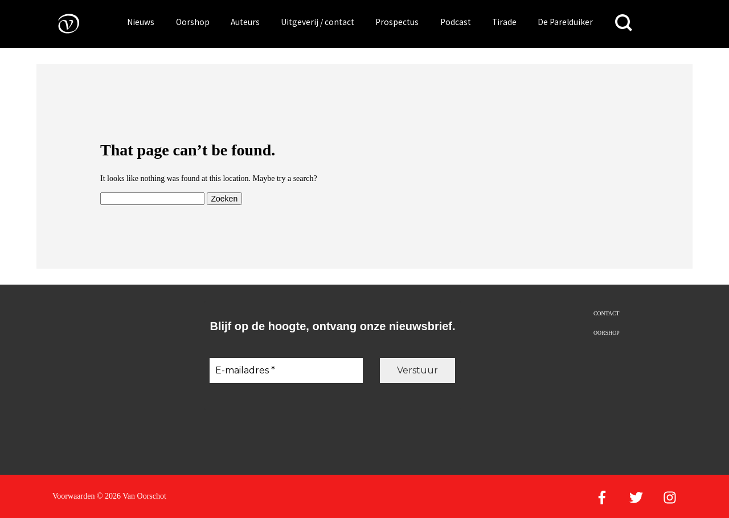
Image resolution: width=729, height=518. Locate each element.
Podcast (455, 22)
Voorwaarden (73, 496)
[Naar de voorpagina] (60, 23)
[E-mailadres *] (286, 370)
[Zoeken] (624, 23)
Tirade (504, 22)
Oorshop (193, 22)
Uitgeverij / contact (317, 22)
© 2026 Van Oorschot (131, 496)
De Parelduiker (565, 22)
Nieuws (140, 22)
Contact (606, 313)
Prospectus (397, 22)
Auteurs (245, 22)
